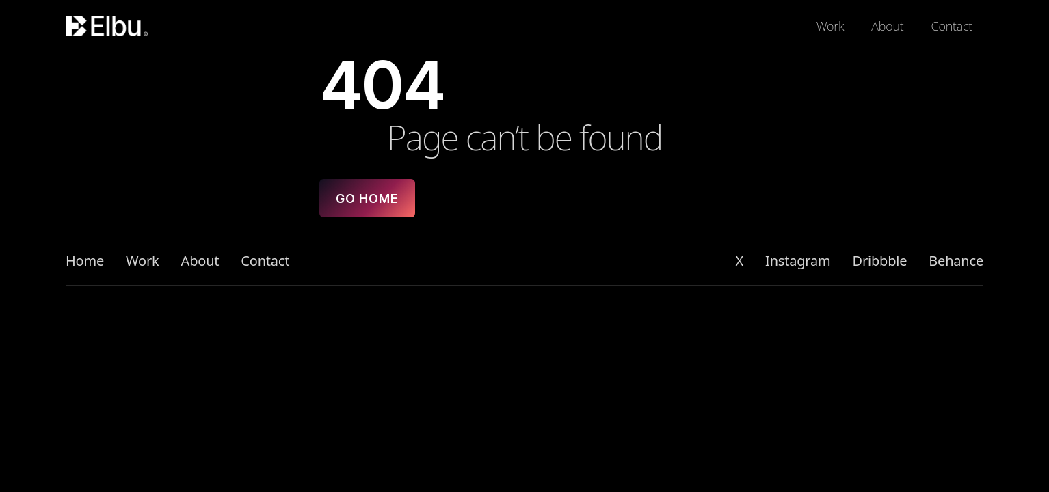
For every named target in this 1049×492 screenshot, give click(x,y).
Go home (367, 198)
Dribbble (880, 260)
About (887, 26)
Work (830, 26)
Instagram (797, 260)
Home (85, 260)
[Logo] (115, 26)
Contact (951, 26)
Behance (956, 260)
